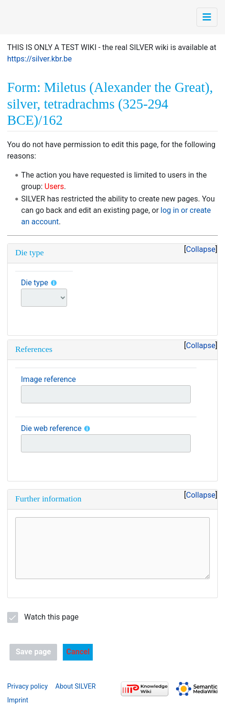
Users (54, 186)
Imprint (17, 700)
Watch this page (51, 616)
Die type (34, 282)
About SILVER (75, 686)
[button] (78, 652)
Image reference (48, 379)
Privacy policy (27, 686)
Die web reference (51, 428)
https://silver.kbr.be (39, 58)
